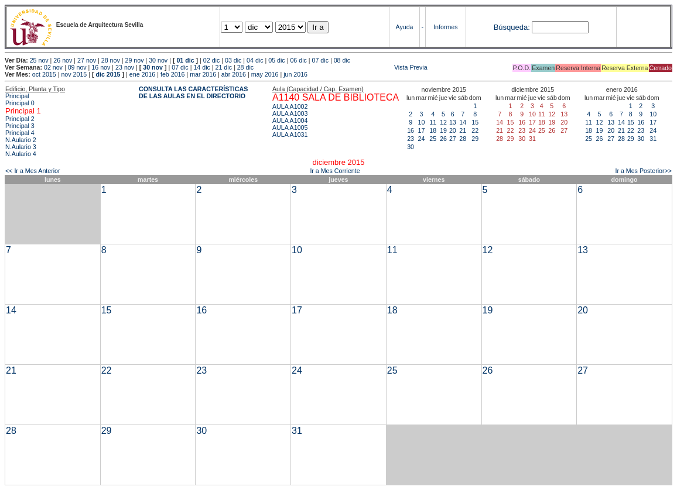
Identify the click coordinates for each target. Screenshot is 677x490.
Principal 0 (20, 102)
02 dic (211, 60)
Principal (17, 95)
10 (421, 122)
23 (410, 138)
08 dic (342, 60)
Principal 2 (20, 118)
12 (443, 122)
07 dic (320, 60)
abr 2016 (233, 74)
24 (421, 138)
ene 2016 (142, 74)
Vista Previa (341, 67)
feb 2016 (172, 74)
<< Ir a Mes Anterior (32, 170)
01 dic (185, 60)
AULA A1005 (289, 127)
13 (452, 122)
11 (432, 122)
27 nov (86, 60)
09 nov (77, 67)
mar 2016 (203, 74)
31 (653, 138)
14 (462, 122)
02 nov (53, 67)
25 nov (39, 60)
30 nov (158, 60)
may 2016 (265, 74)
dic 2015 (107, 74)
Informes (445, 26)
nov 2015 (74, 74)
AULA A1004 (289, 120)
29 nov (134, 60)
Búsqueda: (512, 27)
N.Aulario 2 (20, 139)
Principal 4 (20, 132)
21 (462, 130)
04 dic (255, 60)
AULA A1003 (289, 113)
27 (452, 138)
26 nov (62, 60)
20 (452, 130)
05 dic (276, 60)
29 (474, 138)
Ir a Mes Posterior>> (643, 170)
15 (474, 122)
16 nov (100, 67)
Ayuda (404, 26)
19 (443, 130)
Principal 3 (20, 125)
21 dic (224, 67)
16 (410, 130)
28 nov (110, 60)
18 (432, 130)
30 (410, 146)
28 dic (245, 67)
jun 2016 (295, 74)
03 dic (233, 60)
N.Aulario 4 (20, 153)
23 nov (124, 67)
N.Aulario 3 (20, 146)
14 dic (201, 67)
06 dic (298, 60)
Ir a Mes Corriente (335, 170)
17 (421, 130)
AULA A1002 (289, 106)
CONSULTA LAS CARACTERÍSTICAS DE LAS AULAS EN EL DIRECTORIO (193, 92)
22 (474, 130)
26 (443, 138)
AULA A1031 (289, 134)
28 (462, 138)
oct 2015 (44, 74)
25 (432, 138)
